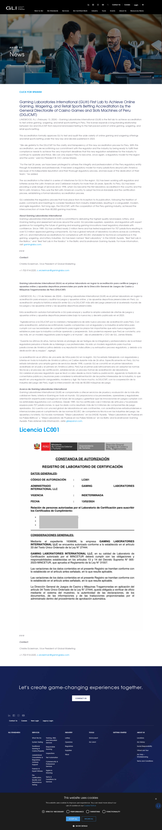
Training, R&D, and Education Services (51, 740)
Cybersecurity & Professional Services (52, 763)
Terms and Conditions (145, 761)
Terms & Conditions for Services (51, 779)
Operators (69, 742)
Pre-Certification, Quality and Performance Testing (37, 780)
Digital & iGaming (49, 771)
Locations (140, 738)
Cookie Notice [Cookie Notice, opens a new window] (90, 805)
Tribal (67, 754)
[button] (81, 826)
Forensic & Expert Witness (37, 769)
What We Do (36, 738)
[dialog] (81, 811)
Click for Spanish (30, 91)
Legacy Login (48, 720)
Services (65, 11)
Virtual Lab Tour (142, 750)
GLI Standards (52, 11)
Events (112, 11)
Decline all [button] (89, 819)
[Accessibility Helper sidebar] (158, 806)
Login (136, 5)
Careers (127, 4)
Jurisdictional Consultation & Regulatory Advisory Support (37, 759)
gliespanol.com (74, 420)
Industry (95, 11)
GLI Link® (92, 742)
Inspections (50, 753)
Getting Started (120, 732)
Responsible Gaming (50, 747)
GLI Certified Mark (80, 11)
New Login (35, 720)
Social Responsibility (144, 746)
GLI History (141, 742)
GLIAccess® (93, 738)
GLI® (16, 8)
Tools (104, 11)
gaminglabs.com (32, 244)
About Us (122, 11)
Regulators (69, 746)
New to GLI (39, 11)
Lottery (67, 738)
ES (143, 4)
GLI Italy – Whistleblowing (142, 755)
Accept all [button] (73, 819)
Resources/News (137, 11)
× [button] (156, 799)
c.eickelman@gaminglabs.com (53, 270)
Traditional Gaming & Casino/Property (38, 748)
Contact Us (116, 4)
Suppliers (68, 750)
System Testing (37, 742)
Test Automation (52, 757)
